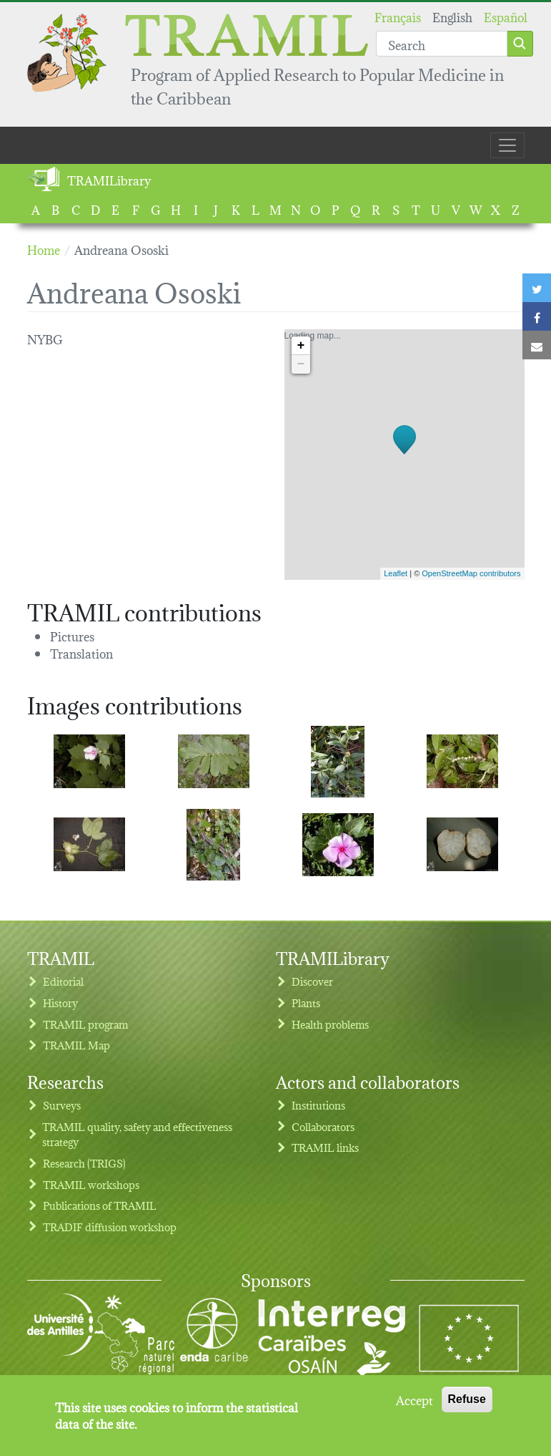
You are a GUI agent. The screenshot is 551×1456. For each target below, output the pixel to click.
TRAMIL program (85, 1024)
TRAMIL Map (76, 1045)
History (60, 1002)
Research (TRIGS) (84, 1163)
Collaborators (323, 1126)
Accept (414, 1405)
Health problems (330, 1024)
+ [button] (301, 345)
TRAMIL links (325, 1147)
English (452, 16)
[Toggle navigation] (507, 145)
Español (505, 16)
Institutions (318, 1105)
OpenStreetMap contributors (471, 573)
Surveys (62, 1105)
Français (397, 16)
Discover (312, 981)
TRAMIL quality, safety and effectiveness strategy (137, 1134)
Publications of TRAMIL (100, 1205)
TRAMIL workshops (91, 1184)
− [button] (301, 364)
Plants (306, 1002)
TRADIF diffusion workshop (110, 1226)
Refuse (467, 1405)
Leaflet (395, 573)
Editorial (63, 981)
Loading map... (402, 454)
